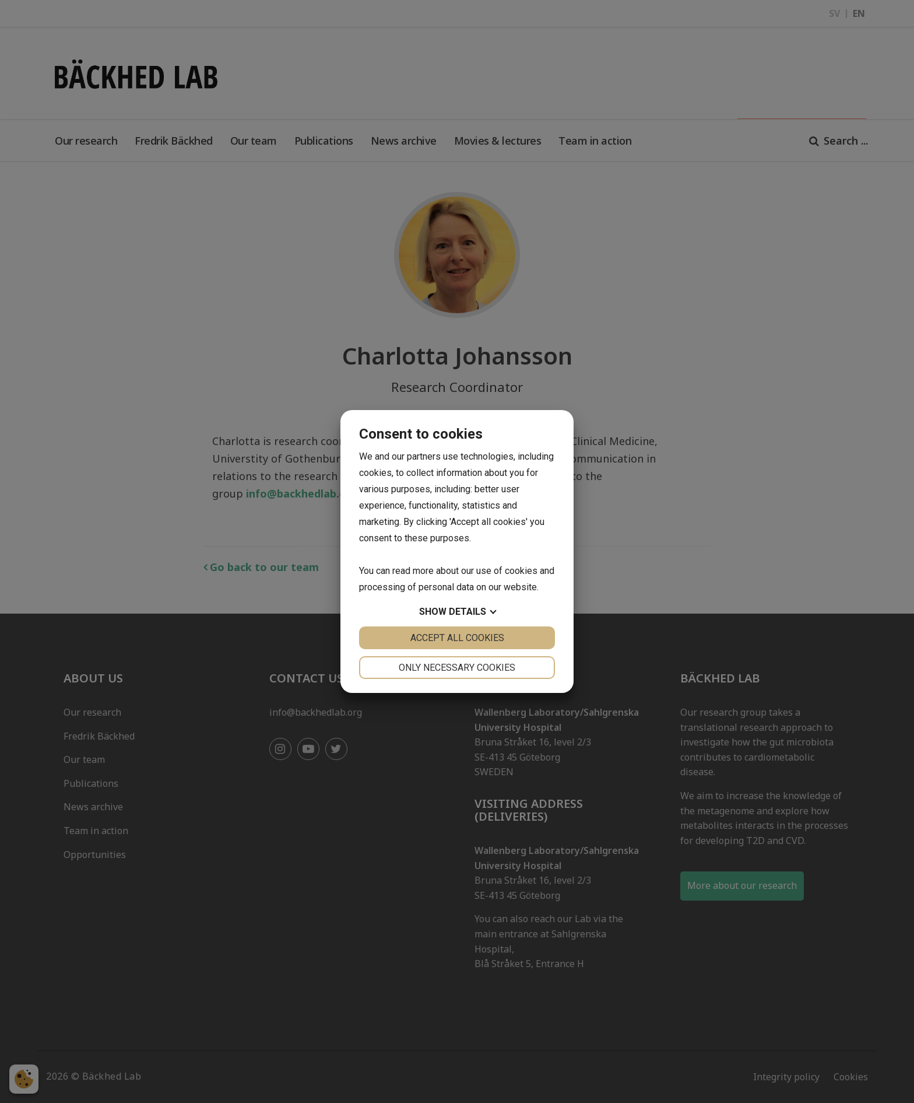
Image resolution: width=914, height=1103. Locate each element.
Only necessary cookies (457, 667)
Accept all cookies (457, 637)
